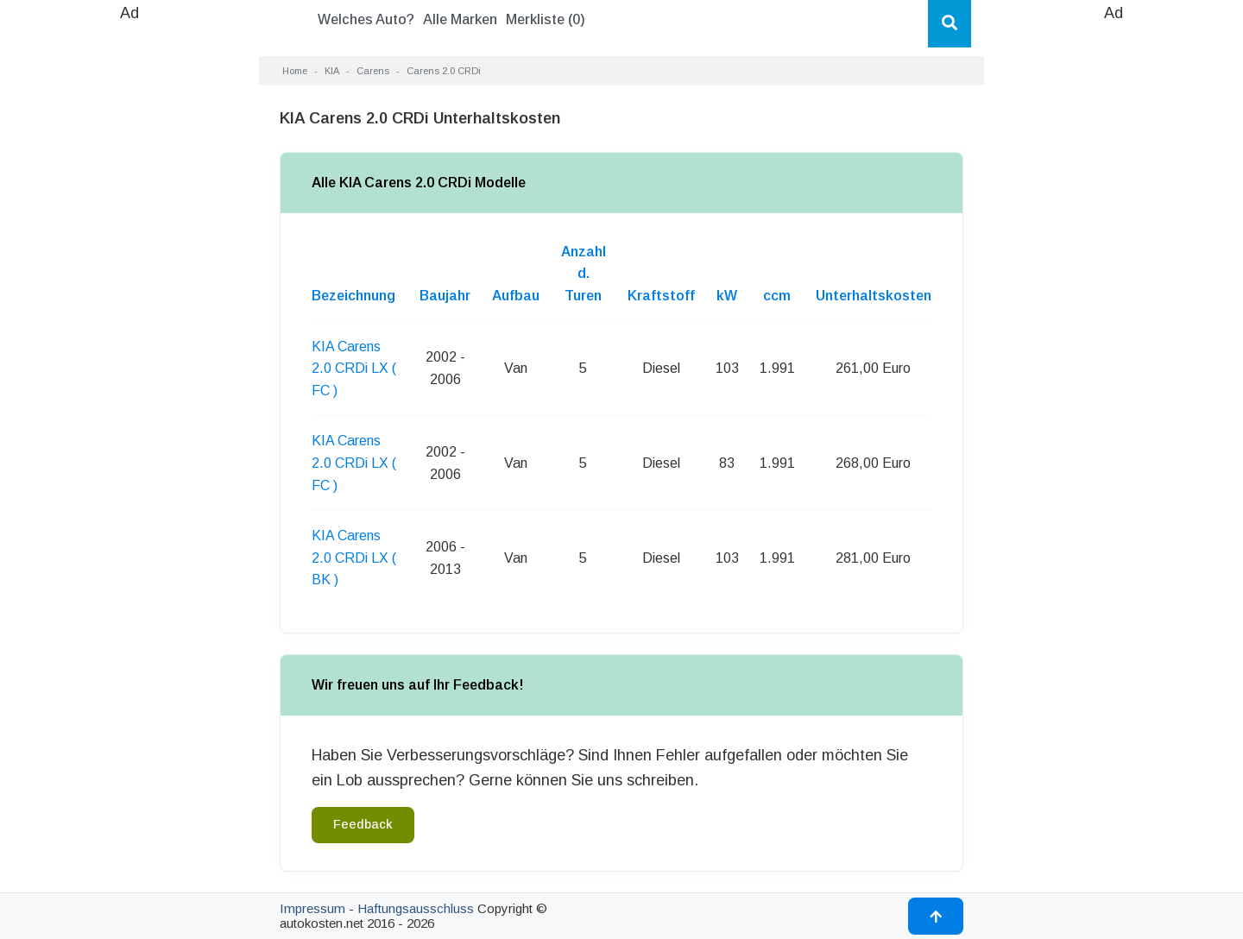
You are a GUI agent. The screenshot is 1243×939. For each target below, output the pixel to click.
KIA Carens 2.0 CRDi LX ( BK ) (354, 557)
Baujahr (445, 295)
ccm (777, 295)
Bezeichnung (353, 295)
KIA (332, 71)
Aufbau (515, 295)
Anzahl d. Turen (583, 273)
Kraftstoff (661, 295)
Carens (372, 71)
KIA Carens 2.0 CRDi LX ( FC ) (354, 368)
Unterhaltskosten (873, 295)
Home (294, 71)
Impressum (312, 908)
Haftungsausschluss (415, 908)
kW (726, 295)
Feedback (363, 824)
